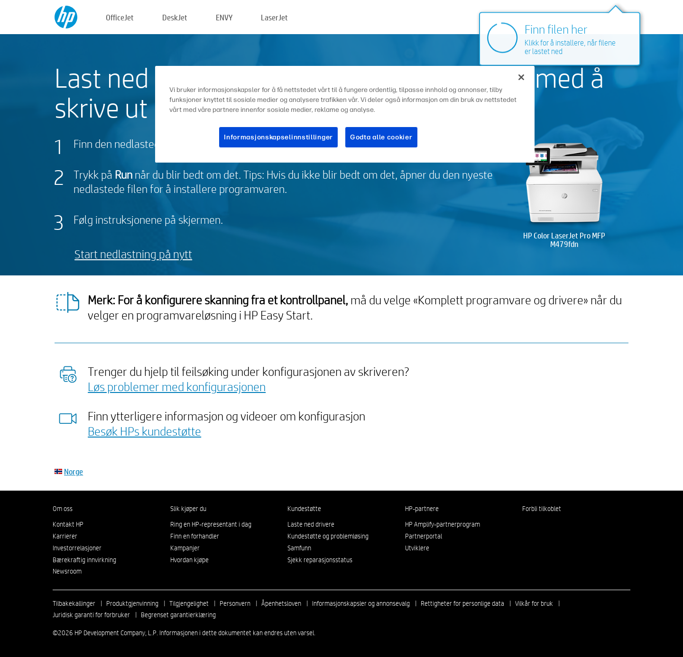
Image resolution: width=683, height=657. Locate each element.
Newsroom (67, 571)
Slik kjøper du (188, 508)
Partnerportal (423, 536)
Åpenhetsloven (281, 603)
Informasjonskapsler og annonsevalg (361, 603)
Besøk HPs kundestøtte (144, 430)
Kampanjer (185, 548)
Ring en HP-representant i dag (210, 524)
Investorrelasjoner (77, 548)
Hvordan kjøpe (189, 560)
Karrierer (65, 536)
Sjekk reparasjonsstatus (319, 560)
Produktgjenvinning (132, 603)
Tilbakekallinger (74, 603)
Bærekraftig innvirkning (84, 560)
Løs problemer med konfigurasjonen (177, 386)
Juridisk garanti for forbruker (91, 615)
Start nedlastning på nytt (133, 253)
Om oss (63, 508)
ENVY (224, 17)
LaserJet (274, 17)
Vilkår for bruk (534, 603)
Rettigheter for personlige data (462, 603)
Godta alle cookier (381, 137)
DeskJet (174, 17)
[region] (345, 114)
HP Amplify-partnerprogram (442, 524)
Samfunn (299, 548)
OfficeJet (120, 17)
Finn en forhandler (194, 536)
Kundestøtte (304, 508)
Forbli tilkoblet (541, 508)
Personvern (235, 603)
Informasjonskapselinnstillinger (278, 137)
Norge (73, 471)
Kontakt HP (68, 524)
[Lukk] (521, 77)
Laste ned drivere (310, 524)
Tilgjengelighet (189, 603)
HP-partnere (422, 508)
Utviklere (417, 548)
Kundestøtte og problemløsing (328, 536)
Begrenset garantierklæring (178, 615)
